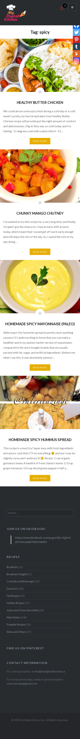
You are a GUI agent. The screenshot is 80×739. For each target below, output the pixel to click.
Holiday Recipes (15, 602)
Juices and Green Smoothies (23, 610)
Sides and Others (16, 631)
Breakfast (12, 567)
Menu (72, 7)
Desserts (12, 588)
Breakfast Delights (17, 574)
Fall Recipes (13, 595)
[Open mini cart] (61, 10)
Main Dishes (13, 617)
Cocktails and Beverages (20, 581)
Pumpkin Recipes (16, 624)
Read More (40, 141)
